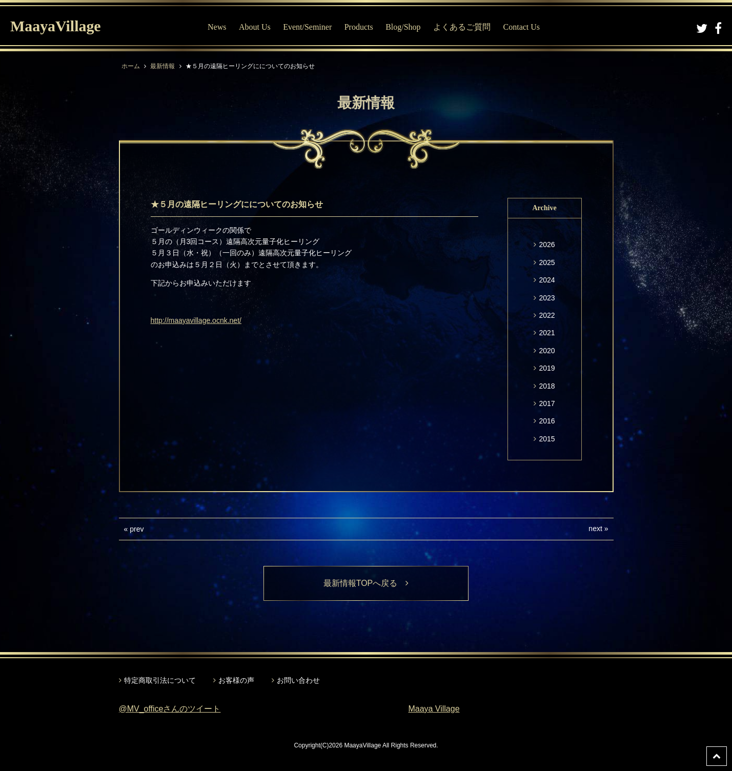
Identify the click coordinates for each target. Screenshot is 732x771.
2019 (547, 368)
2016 (547, 421)
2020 (547, 351)
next (595, 528)
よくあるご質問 (462, 27)
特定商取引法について (160, 680)
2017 (547, 403)
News (217, 27)
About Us (255, 27)
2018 (547, 386)
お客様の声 (236, 680)
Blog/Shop (402, 27)
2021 (547, 333)
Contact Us (521, 27)
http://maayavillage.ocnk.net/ (196, 320)
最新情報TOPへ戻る (366, 583)
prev (137, 529)
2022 (547, 315)
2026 (547, 244)
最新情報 (162, 66)
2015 (547, 439)
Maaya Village (434, 708)
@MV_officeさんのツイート (170, 708)
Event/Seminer (307, 27)
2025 (547, 262)
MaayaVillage (55, 25)
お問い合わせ (298, 680)
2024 (547, 280)
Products (358, 27)
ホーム (130, 66)
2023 (547, 298)
